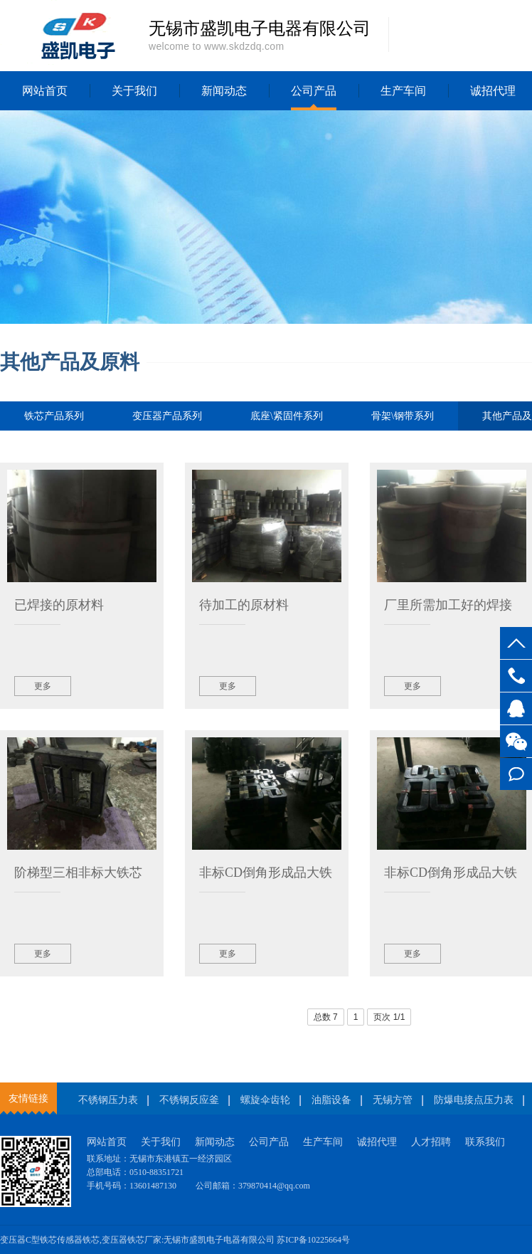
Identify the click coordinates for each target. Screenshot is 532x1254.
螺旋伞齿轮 (265, 1100)
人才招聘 (431, 1142)
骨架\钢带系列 (402, 416)
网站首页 (45, 91)
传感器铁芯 (78, 1240)
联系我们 (485, 1142)
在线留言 (516, 774)
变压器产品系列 (167, 416)
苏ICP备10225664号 (313, 1240)
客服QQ (516, 708)
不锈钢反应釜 (189, 1100)
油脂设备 (331, 1100)
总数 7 (326, 1017)
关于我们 (134, 91)
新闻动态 (224, 91)
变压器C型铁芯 (28, 1240)
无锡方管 (393, 1100)
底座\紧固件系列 (286, 416)
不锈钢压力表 (108, 1100)
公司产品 (313, 91)
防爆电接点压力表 (474, 1100)
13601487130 (516, 676)
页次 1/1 (389, 1017)
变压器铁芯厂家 (131, 1240)
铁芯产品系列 (54, 416)
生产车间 (403, 91)
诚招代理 (377, 1142)
